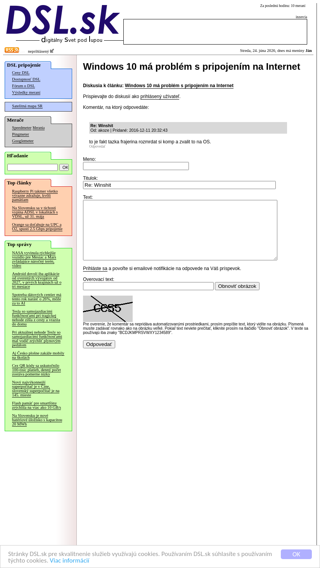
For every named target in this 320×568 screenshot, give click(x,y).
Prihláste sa (95, 280)
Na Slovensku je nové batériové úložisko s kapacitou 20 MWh (37, 419)
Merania (39, 128)
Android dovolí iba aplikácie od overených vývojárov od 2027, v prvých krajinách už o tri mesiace (36, 280)
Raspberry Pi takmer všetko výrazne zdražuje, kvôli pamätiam (35, 195)
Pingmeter (20, 134)
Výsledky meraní (26, 92)
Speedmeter (21, 128)
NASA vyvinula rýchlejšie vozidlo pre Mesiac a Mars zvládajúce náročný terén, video (34, 259)
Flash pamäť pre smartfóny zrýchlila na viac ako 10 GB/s (36, 405)
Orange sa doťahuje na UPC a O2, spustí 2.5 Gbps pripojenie (37, 226)
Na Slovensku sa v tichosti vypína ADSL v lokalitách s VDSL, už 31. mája (35, 212)
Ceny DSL (20, 73)
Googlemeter (23, 141)
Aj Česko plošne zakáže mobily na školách (38, 355)
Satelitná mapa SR (27, 106)
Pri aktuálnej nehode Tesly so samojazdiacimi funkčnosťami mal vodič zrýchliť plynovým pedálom (37, 338)
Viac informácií (69, 561)
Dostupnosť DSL (26, 79)
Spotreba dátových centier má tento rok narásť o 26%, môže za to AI (36, 299)
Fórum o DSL (23, 86)
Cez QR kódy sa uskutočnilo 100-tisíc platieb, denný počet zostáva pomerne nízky (36, 369)
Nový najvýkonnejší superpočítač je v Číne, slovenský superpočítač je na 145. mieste (35, 388)
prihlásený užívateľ (159, 96)
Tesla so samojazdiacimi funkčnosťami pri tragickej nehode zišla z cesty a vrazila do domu (36, 317)
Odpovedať (97, 146)
